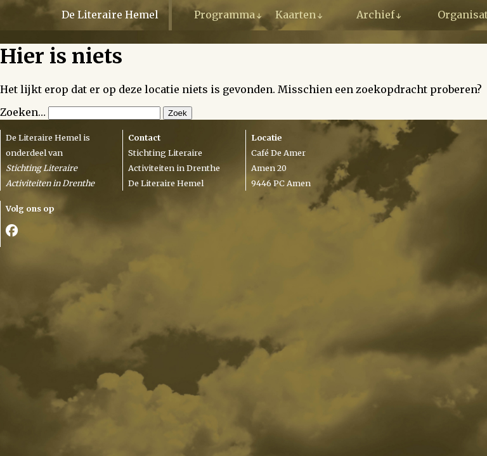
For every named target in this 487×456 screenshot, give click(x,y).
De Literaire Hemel (110, 14)
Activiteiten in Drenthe (174, 168)
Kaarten (295, 14)
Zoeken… (23, 112)
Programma (224, 14)
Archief (375, 14)
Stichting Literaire (165, 153)
